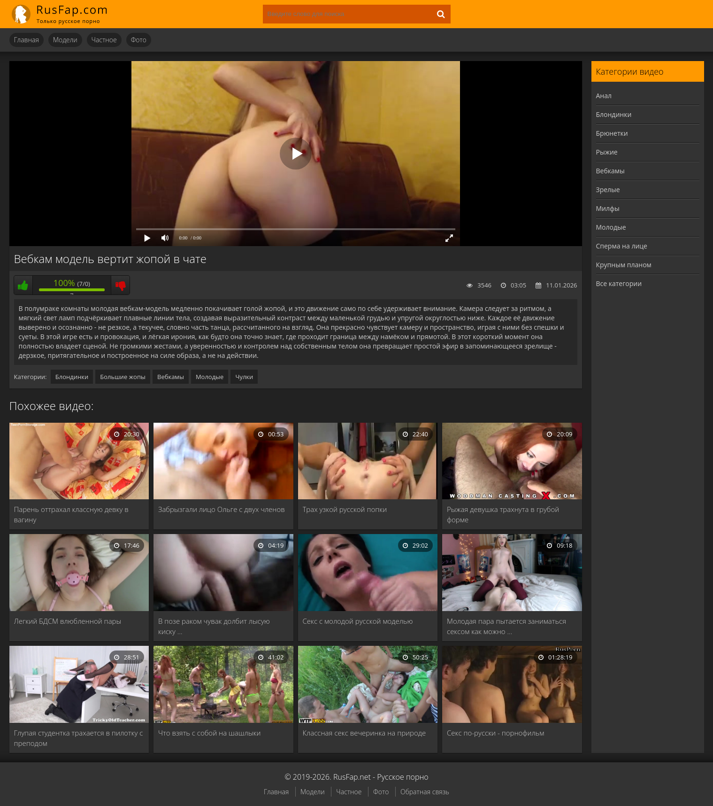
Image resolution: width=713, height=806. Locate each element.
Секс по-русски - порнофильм (495, 732)
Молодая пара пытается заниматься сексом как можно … (506, 626)
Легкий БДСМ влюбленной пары (68, 621)
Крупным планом (624, 264)
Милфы (608, 208)
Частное (104, 39)
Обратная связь (424, 791)
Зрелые (608, 189)
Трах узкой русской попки (345, 509)
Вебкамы (170, 376)
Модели (65, 39)
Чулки (244, 376)
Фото (138, 39)
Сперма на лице (621, 245)
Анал (604, 95)
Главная (26, 39)
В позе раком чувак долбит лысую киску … (214, 626)
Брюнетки (612, 133)
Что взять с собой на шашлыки (209, 732)
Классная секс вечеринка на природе (364, 732)
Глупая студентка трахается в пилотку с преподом (78, 738)
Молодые (210, 376)
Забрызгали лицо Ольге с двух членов (221, 509)
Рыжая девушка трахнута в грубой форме (503, 514)
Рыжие (607, 151)
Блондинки (71, 376)
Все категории (619, 283)
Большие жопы (123, 376)
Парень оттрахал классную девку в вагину (71, 514)
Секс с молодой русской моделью (358, 621)
